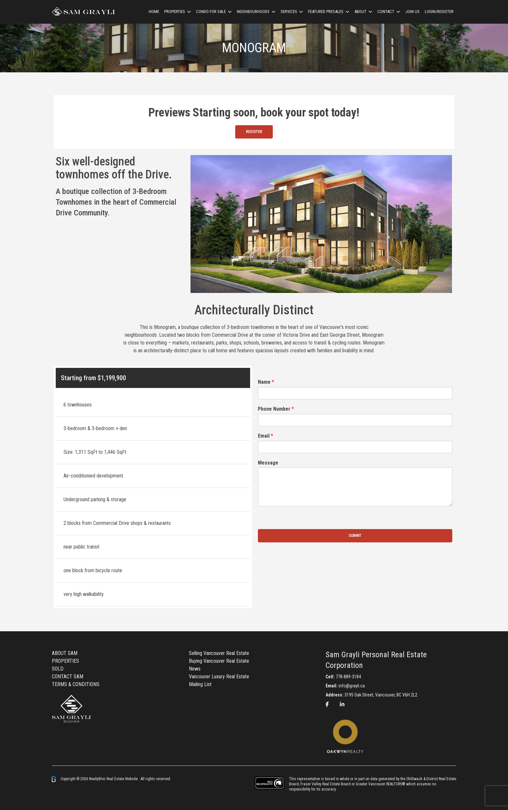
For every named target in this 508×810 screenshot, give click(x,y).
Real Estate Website (123, 779)
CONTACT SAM (67, 676)
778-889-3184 (348, 676)
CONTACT (385, 11)
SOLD (58, 669)
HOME (154, 11)
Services (289, 11)
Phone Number (276, 409)
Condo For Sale (211, 11)
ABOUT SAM (64, 653)
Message (268, 463)
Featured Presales (325, 11)
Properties (174, 11)
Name (266, 382)
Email (265, 436)
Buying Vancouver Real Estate (219, 661)
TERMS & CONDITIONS (75, 684)
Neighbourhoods (253, 11)
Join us (412, 11)
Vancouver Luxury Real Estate (219, 676)
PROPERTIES (65, 661)
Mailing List (200, 684)
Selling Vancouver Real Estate (219, 653)
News (195, 669)
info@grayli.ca (352, 685)
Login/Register (439, 11)
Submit (355, 535)
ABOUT (360, 11)
